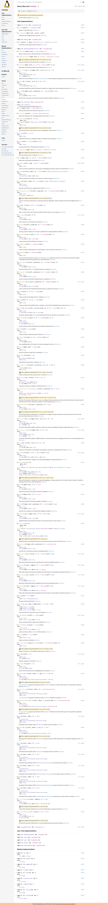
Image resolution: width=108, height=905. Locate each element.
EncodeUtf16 (4, 89)
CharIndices (4, 85)
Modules (4, 74)
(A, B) (38, 610)
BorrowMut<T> (5, 54)
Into (27, 872)
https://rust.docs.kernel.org (64, 904)
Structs (4, 81)
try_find (22, 523)
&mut (25, 312)
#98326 (49, 128)
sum (20, 654)
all (20, 484)
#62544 (51, 412)
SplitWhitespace (5, 127)
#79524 (49, 198)
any (20, 494)
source (80, 6)
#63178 (45, 539)
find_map (22, 513)
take (20, 299)
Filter (44, 224)
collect (21, 355)
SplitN (3, 123)
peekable (22, 252)
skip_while (22, 262)
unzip (21, 604)
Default (23, 382)
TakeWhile (48, 272)
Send (3, 36)
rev (20, 595)
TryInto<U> (4, 66)
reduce (21, 452)
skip (20, 291)
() (51, 42)
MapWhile (49, 281)
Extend (22, 368)
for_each (22, 215)
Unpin (3, 40)
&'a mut (44, 393)
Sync (3, 38)
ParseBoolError (5, 105)
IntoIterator (4, 60)
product (21, 663)
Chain (40, 171)
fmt (20, 42)
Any (2, 50)
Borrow (25, 858)
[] (83, 6)
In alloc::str (5, 71)
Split (3, 117)
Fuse (30, 329)
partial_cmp (23, 689)
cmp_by (21, 673)
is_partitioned (24, 404)
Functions (4, 144)
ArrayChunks (50, 643)
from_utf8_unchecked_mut (8, 155)
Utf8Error (4, 134)
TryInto (28, 895)
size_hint (22, 113)
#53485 (45, 806)
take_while (22, 272)
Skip (37, 291)
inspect (21, 337)
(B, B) (43, 377)
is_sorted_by (23, 799)
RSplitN (3, 113)
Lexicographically (23, 685)
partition (22, 377)
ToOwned (4, 62)
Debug (3, 19)
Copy (25, 618)
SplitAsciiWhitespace (6, 119)
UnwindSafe (4, 42)
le (20, 765)
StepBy (42, 163)
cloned (21, 625)
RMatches (4, 109)
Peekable (34, 252)
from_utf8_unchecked (6, 153)
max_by (21, 565)
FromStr (3, 140)
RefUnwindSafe (5, 34)
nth (20, 158)
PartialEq (28, 720)
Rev (29, 595)
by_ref (21, 347)
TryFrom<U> (4, 64)
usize (42, 56)
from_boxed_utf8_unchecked (8, 146)
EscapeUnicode (5, 95)
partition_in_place (25, 388)
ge (20, 788)
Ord (22, 556)
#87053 (51, 477)
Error (54, 42)
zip (20, 181)
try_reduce (22, 462)
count (21, 133)
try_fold (22, 418)
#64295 (48, 682)
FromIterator (24, 358)
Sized (24, 73)
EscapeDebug (5, 91)
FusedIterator (5, 23)
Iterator (3, 25)
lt (20, 754)
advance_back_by (24, 56)
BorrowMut (26, 864)
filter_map (22, 234)
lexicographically (48, 763)
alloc (24, 6)
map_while (22, 281)
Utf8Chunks (4, 132)
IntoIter (40, 122)
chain (21, 171)
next (20, 108)
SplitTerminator (5, 125)
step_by (21, 163)
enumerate (22, 244)
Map (38, 205)
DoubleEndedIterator (6, 21)
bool (34, 95)
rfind (21, 91)
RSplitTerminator (5, 115)
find (20, 504)
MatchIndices (5, 101)
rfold (21, 81)
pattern (3, 76)
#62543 (53, 397)
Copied (37, 615)
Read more (36, 30)
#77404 (49, 59)
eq (20, 716)
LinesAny (5, 10)
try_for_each (23, 430)
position (22, 544)
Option (38, 51)
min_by (21, 586)
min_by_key (22, 574)
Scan (55, 308)
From (24, 870)
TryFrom (28, 890)
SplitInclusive (5, 121)
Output (60, 467)
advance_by (22, 149)
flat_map (22, 317)
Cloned (37, 625)
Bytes (3, 83)
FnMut (22, 74)
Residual (32, 467)
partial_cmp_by (24, 700)
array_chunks (23, 643)
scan (20, 308)
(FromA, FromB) (49, 604)
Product (23, 668)
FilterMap (45, 234)
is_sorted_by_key (24, 811)
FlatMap (42, 317)
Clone (3, 17)
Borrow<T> (4, 52)
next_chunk (22, 118)
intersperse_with (24, 191)
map (20, 205)
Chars (3, 87)
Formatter (36, 42)
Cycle (31, 634)
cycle (21, 634)
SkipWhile (48, 262)
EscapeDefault (5, 93)
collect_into (23, 365)
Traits (3, 138)
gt (20, 776)
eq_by (21, 727)
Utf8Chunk (4, 129)
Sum (22, 658)
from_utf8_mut (5, 150)
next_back (22, 51)
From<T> (3, 56)
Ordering (43, 569)
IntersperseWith (54, 191)
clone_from (22, 33)
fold (20, 443)
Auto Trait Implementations (6, 30)
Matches (3, 103)
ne (20, 743)
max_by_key (22, 554)
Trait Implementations (6, 14)
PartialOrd (29, 693)
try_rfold (22, 70)
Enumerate (36, 244)
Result (47, 42)
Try (22, 76)
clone (21, 27)
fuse (20, 329)
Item (53, 65)
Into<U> (3, 58)
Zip (38, 181)
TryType (68, 467)
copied (21, 615)
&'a (37, 619)
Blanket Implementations (6, 47)
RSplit (3, 111)
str (28, 6)
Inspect (39, 337)
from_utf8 (4, 148)
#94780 (50, 372)
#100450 (50, 648)
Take (37, 299)
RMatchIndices (5, 107)
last (20, 141)
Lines (3, 97)
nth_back (22, 65)
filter (21, 224)
